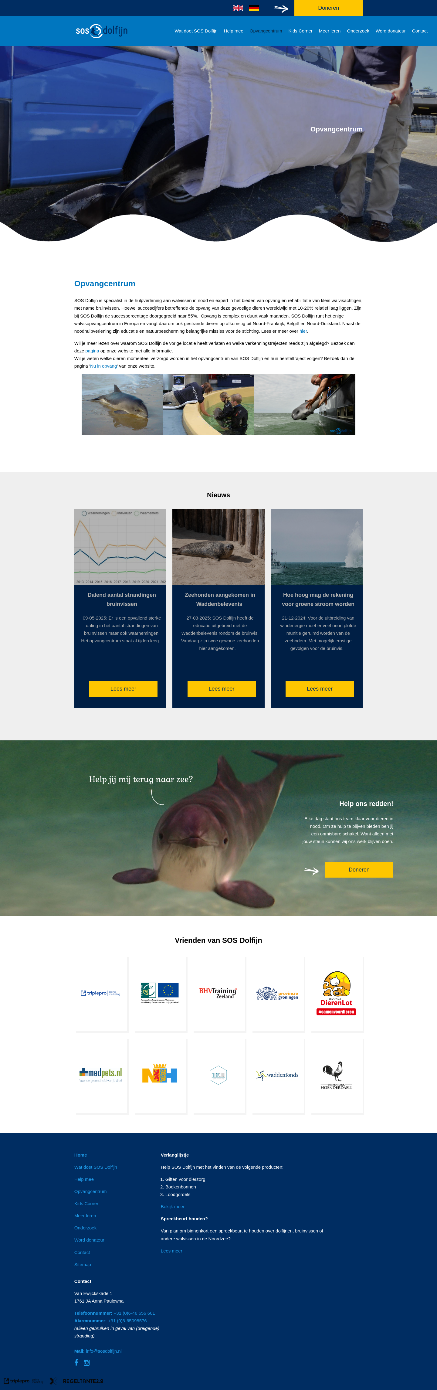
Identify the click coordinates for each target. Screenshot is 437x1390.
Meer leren (330, 30)
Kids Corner (301, 30)
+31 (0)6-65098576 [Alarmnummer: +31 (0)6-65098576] (110, 1320)
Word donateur (391, 30)
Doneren (359, 870)
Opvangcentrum (266, 30)
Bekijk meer (173, 1206)
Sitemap (82, 1264)
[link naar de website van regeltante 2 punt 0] (76, 1382)
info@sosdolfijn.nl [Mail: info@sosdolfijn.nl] (98, 1351)
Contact (420, 30)
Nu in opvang (103, 366)
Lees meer (123, 689)
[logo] (101, 38)
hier (303, 331)
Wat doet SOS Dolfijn (195, 30)
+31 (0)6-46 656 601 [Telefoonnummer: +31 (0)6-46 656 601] (114, 1313)
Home (80, 1154)
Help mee (233, 30)
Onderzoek (358, 30)
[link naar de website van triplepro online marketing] (23, 1382)
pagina (93, 350)
